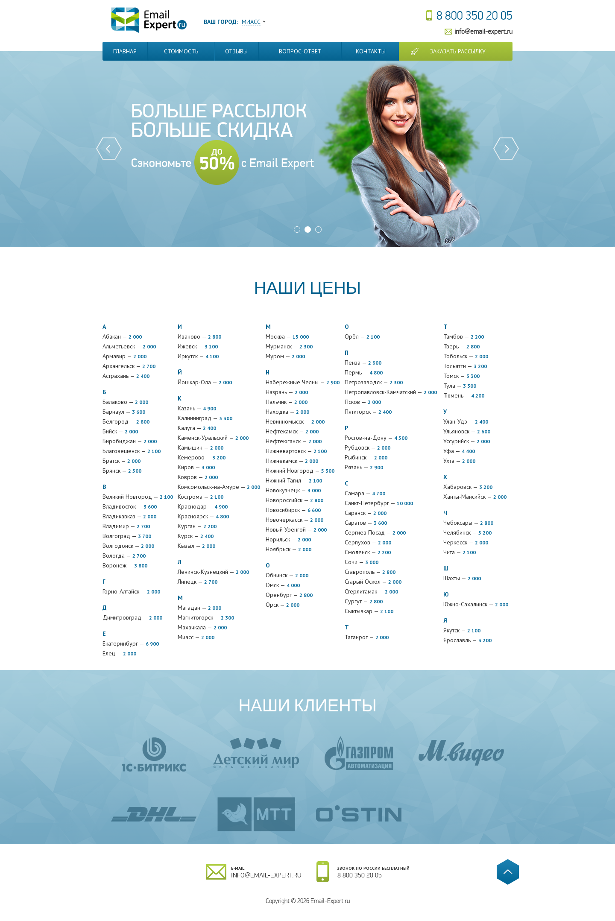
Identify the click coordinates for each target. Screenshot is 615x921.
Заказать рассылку (458, 51)
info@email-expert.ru (483, 31)
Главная (125, 51)
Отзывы (236, 51)
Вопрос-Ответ (300, 51)
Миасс (251, 22)
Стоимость (181, 51)
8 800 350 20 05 (474, 16)
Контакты (371, 51)
